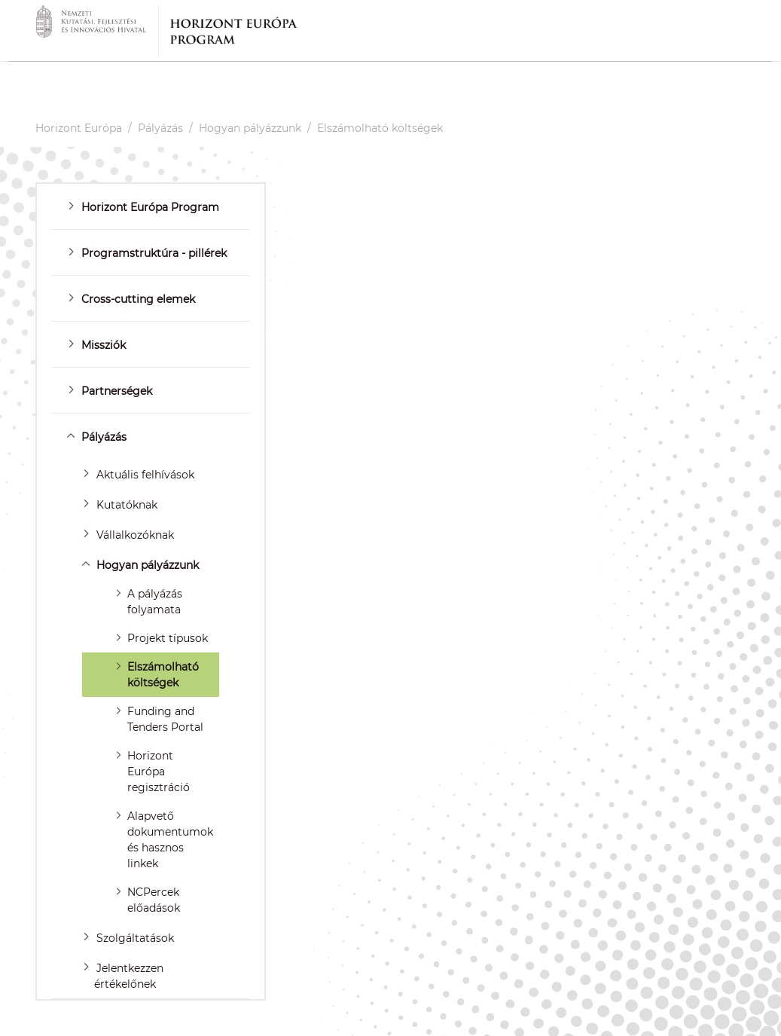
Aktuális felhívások (145, 474)
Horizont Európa (78, 128)
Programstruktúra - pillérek (154, 253)
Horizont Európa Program (150, 207)
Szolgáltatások (135, 938)
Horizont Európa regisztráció (158, 771)
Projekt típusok (167, 638)
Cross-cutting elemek (138, 299)
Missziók (103, 345)
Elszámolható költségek (380, 128)
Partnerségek (116, 391)
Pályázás (160, 128)
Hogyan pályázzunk (250, 128)
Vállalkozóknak (135, 535)
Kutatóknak (126, 505)
